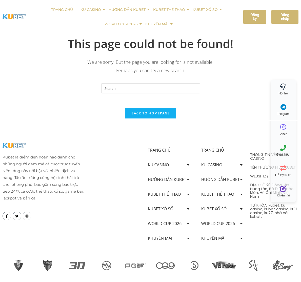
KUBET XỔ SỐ (206, 9)
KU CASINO (92, 9)
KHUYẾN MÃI (157, 24)
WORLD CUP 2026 (122, 24)
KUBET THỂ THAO (170, 9)
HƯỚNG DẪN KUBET (128, 9)
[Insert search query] (150, 88)
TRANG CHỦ (62, 9)
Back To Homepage (150, 114)
